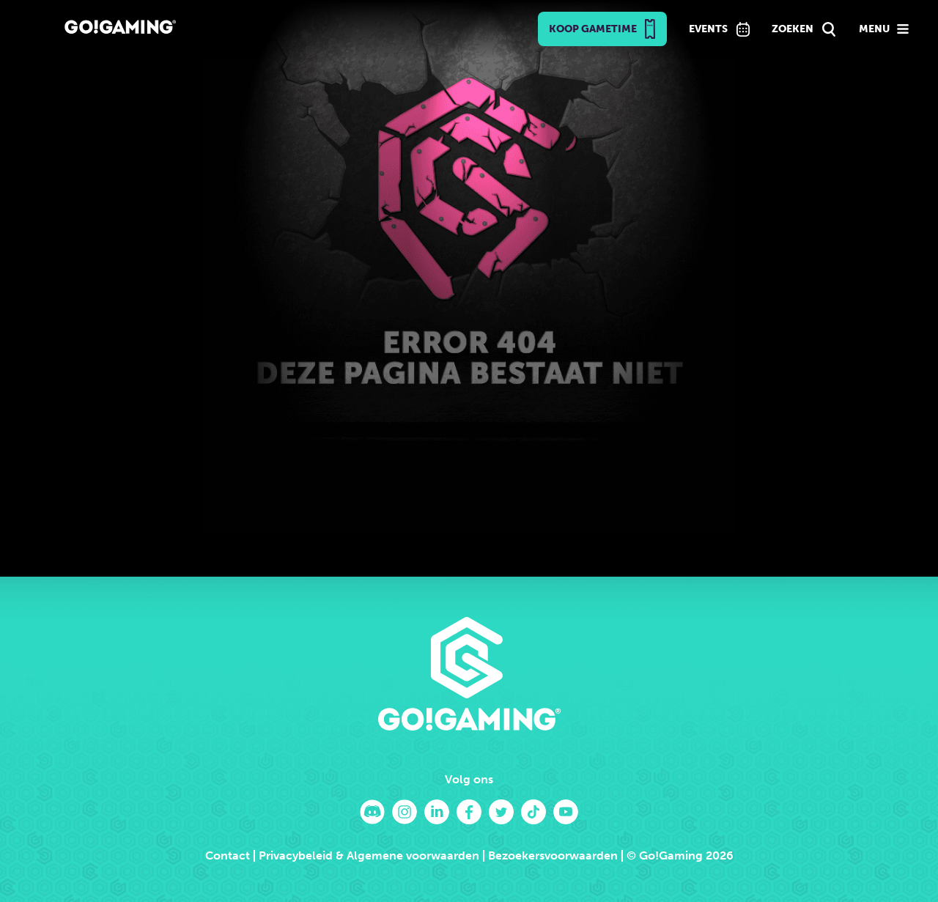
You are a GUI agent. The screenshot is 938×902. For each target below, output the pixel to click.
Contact (227, 855)
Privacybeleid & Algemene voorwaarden (369, 855)
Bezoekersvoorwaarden (553, 855)
